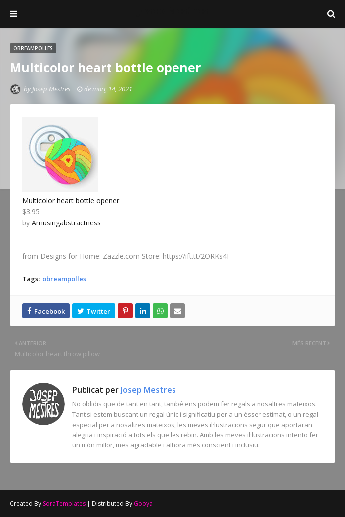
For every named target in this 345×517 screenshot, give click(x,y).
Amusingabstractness (66, 222)
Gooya (143, 503)
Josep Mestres (172, 10)
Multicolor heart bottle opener (70, 200)
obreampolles (64, 278)
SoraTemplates (64, 503)
